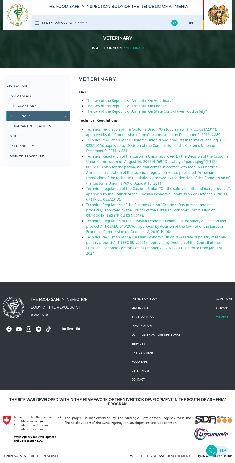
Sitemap (222, 307)
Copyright (224, 298)
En (192, 22)
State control (143, 316)
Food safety (21, 95)
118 (78, 329)
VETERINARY (141, 370)
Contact (81, 22)
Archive (222, 316)
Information (142, 325)
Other (15, 136)
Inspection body (145, 298)
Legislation (113, 47)
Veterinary (38, 116)
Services (138, 343)
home (95, 47)
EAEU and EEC (22, 146)
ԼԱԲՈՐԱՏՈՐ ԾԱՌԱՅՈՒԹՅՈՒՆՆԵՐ (156, 334)
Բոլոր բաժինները (53, 23)
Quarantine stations (32, 126)
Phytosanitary (23, 105)
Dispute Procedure (27, 156)
